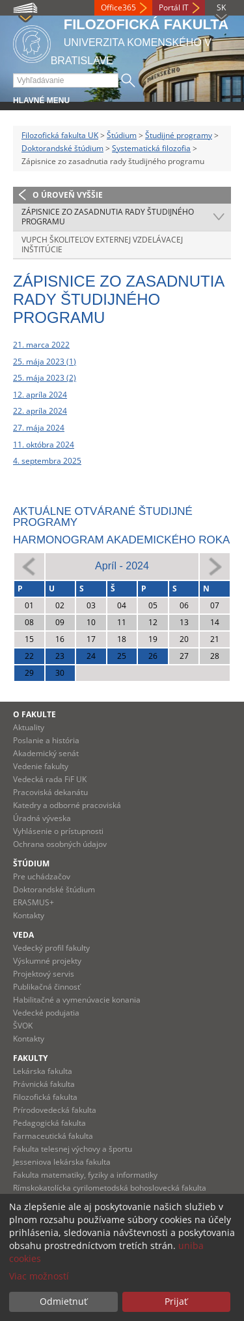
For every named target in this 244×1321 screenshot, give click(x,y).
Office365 (118, 7)
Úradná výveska (42, 818)
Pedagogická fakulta (49, 1122)
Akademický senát (46, 753)
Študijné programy (178, 135)
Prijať (176, 1301)
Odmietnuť (63, 1301)
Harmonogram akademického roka (121, 540)
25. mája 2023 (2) (44, 377)
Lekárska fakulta (42, 1071)
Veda (23, 934)
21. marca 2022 (41, 344)
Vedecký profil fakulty (51, 947)
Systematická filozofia (151, 148)
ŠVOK (23, 1025)
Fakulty (30, 1058)
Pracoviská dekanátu (50, 792)
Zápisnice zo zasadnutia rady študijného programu (107, 217)
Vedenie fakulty (40, 766)
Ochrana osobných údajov (60, 844)
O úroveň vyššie (68, 194)
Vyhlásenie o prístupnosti (58, 831)
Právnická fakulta (44, 1083)
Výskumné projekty (47, 960)
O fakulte (34, 714)
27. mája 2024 (38, 427)
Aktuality (28, 727)
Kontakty (28, 915)
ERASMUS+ (33, 902)
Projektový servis (43, 973)
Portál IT (174, 7)
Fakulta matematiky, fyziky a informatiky (85, 1174)
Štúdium (122, 135)
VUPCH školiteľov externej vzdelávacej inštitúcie (102, 245)
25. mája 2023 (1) (44, 361)
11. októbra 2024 (43, 444)
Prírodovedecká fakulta (54, 1109)
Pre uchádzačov (41, 876)
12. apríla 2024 (40, 394)
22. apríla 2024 (40, 410)
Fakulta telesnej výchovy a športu (72, 1148)
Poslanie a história (46, 740)
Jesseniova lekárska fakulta (62, 1161)
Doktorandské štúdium (62, 148)
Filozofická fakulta (45, 1096)
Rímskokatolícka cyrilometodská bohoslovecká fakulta (109, 1187)
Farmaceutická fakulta (53, 1135)
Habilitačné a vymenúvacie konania (77, 999)
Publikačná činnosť (46, 986)
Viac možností (39, 1276)
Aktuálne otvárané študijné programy (103, 517)
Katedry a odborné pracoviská (67, 805)
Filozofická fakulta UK (59, 135)
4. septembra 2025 (47, 460)
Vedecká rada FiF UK (50, 779)
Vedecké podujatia (46, 1012)
